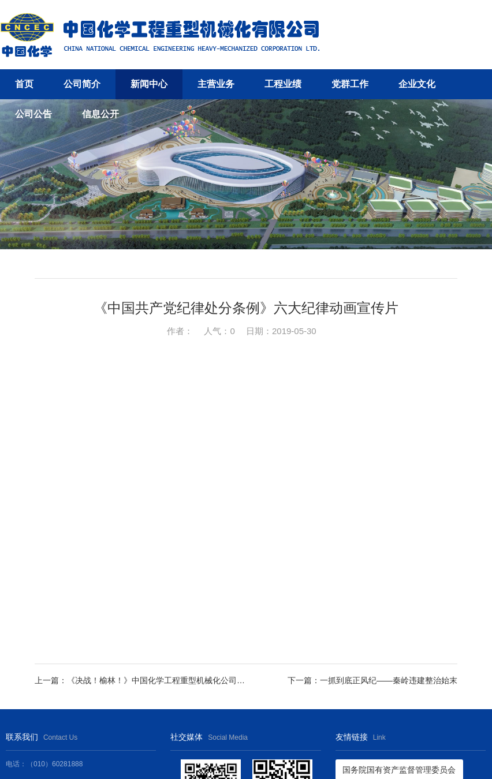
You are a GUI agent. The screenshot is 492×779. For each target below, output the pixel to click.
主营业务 (215, 84)
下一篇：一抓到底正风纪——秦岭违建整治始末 (372, 680)
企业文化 (416, 84)
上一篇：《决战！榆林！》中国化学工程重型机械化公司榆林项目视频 (140, 680)
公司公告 (33, 114)
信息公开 (100, 114)
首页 (24, 84)
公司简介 (82, 84)
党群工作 (349, 84)
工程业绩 (282, 84)
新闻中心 (149, 84)
